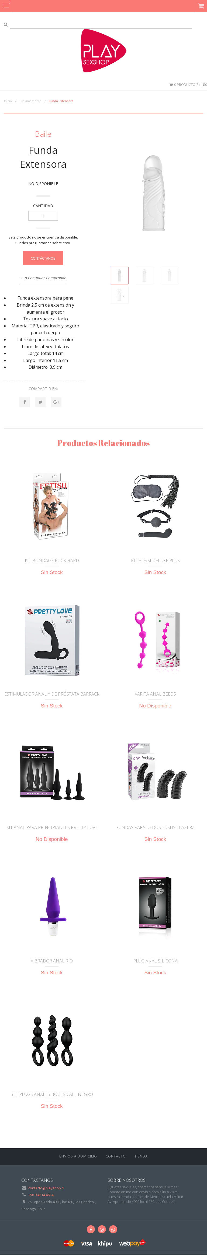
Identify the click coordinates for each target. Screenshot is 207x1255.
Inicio (8, 101)
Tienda (141, 1156)
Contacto (116, 1156)
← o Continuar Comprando (43, 277)
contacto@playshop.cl (46, 1188)
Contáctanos (43, 258)
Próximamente (30, 101)
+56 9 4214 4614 (40, 1195)
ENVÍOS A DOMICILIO (78, 1156)
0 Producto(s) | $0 (188, 84)
